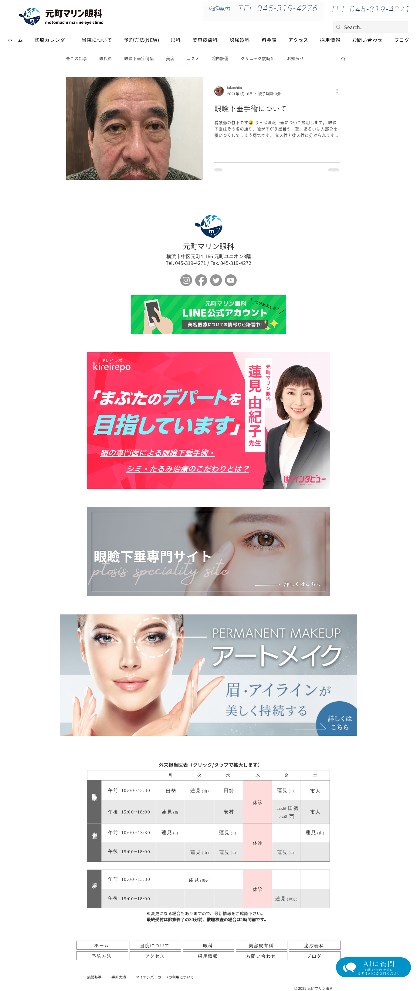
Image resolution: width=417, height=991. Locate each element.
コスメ (193, 58)
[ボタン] (208, 314)
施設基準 (94, 976)
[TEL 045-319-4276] (278, 8)
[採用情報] (208, 955)
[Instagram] (186, 280)
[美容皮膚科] (261, 945)
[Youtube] (231, 280)
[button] (343, 59)
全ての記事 (76, 58)
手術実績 (118, 976)
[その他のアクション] (339, 91)
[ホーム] (102, 945)
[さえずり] (216, 280)
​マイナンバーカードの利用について (165, 976)
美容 (170, 58)
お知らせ (295, 58)
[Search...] (369, 27)
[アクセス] (155, 955)
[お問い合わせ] (261, 955)
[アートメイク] (208, 675)
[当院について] (155, 945)
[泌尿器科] (315, 945)
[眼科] (208, 945)
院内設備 (220, 58)
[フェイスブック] (201, 280)
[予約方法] (102, 955)
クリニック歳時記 (258, 58)
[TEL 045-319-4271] (371, 9)
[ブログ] (315, 955)
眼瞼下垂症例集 (139, 58)
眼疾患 (105, 58)
